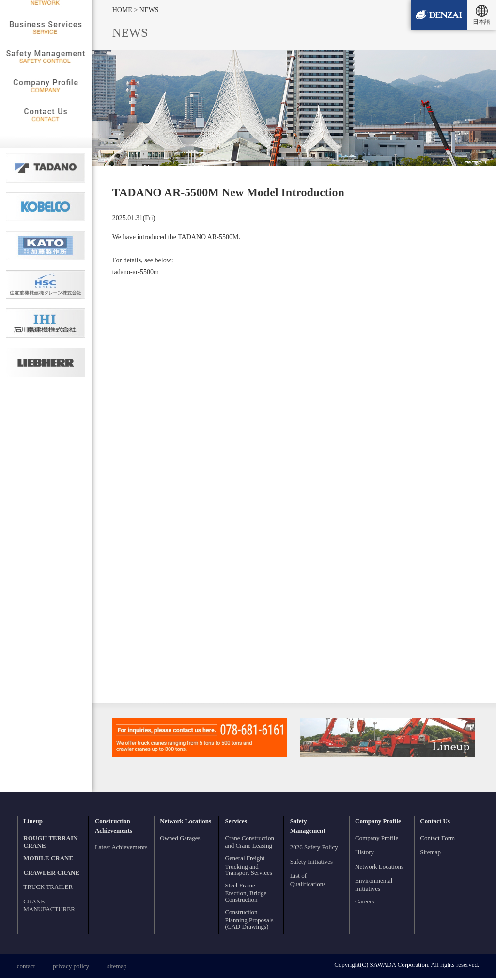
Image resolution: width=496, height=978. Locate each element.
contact (26, 966)
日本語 (481, 21)
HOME (123, 10)
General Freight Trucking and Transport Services (248, 865)
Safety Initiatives (311, 861)
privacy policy (71, 966)
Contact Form (437, 837)
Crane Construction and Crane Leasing (249, 842)
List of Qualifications (308, 879)
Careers (364, 901)
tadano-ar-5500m (135, 271)
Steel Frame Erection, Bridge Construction (245, 892)
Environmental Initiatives (373, 884)
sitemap (116, 966)
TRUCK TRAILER (48, 886)
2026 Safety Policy (314, 847)
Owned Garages (180, 837)
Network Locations (379, 866)
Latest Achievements (121, 847)
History (364, 852)
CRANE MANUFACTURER (49, 905)
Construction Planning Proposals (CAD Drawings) (249, 919)
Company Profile (376, 837)
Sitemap (430, 852)
